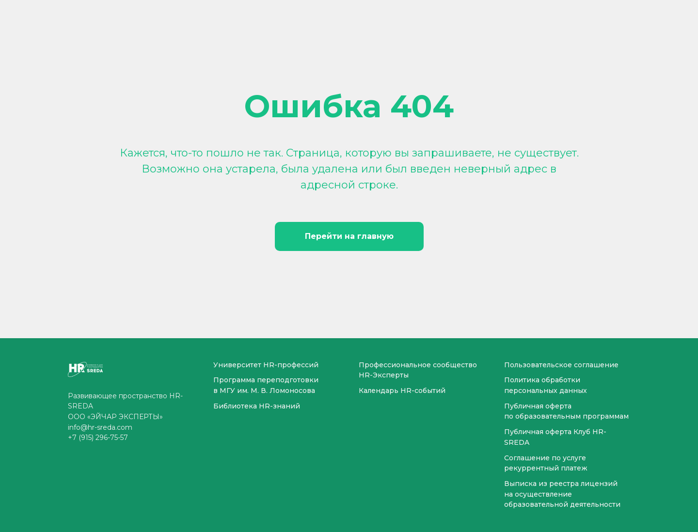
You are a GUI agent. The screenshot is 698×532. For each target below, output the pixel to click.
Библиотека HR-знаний (256, 406)
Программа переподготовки (265, 380)
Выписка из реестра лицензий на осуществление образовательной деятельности (562, 494)
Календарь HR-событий (402, 390)
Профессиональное (395, 364)
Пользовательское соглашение (561, 364)
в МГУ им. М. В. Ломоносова (264, 390)
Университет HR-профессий (265, 364)
